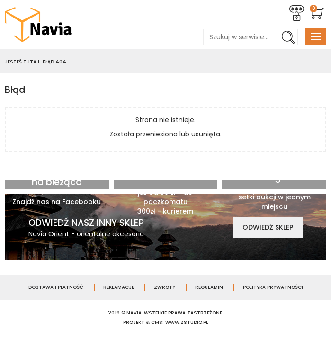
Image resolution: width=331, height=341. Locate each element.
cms (156, 322)
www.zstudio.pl (186, 322)
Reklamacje (118, 287)
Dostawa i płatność (55, 287)
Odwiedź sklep (267, 227)
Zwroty (164, 287)
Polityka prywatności (273, 287)
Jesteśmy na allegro (274, 172)
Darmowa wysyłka (165, 167)
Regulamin (209, 287)
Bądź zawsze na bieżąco (56, 177)
